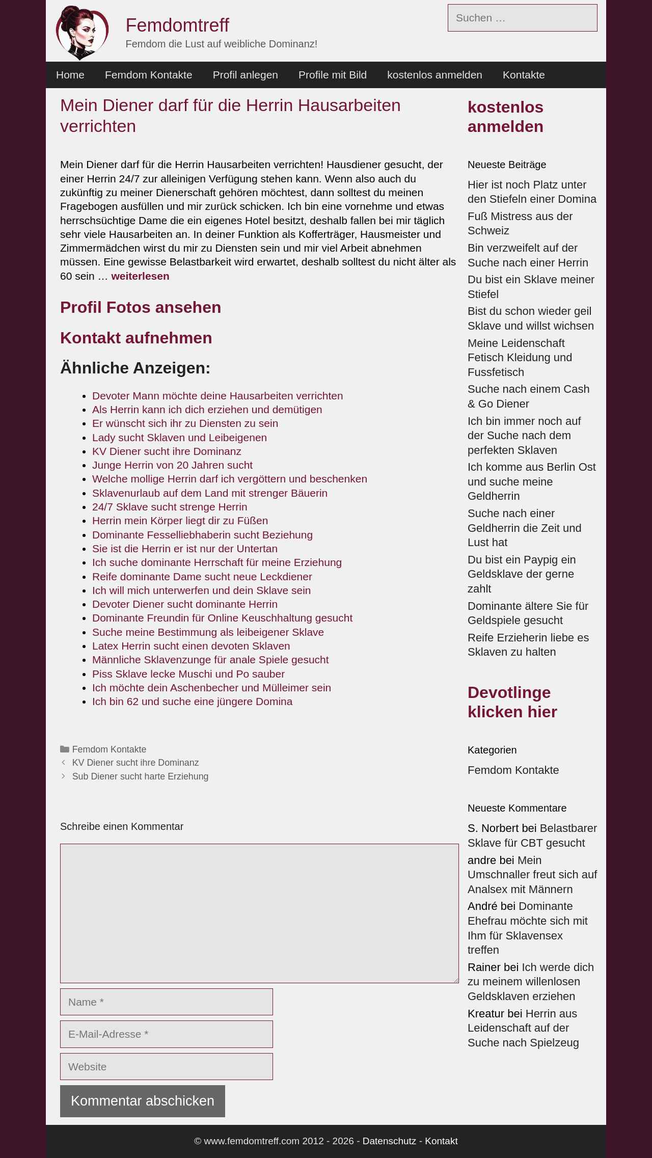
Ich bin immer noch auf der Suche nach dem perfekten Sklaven (524, 435)
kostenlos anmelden (434, 74)
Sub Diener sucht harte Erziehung (140, 776)
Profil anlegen (245, 74)
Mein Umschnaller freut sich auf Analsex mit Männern (532, 875)
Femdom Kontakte (149, 74)
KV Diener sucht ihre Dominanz (135, 763)
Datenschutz (390, 1141)
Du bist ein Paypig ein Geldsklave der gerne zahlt (522, 574)
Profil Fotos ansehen (140, 307)
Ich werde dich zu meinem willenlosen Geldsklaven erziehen (531, 982)
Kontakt (441, 1141)
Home (70, 74)
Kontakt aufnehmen (136, 338)
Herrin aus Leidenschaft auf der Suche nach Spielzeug (523, 1028)
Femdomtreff (177, 25)
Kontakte (524, 74)
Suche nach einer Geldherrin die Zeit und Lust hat (525, 528)
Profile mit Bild (332, 74)
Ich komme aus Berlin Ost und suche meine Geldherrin (532, 481)
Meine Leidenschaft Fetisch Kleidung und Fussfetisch (520, 358)
